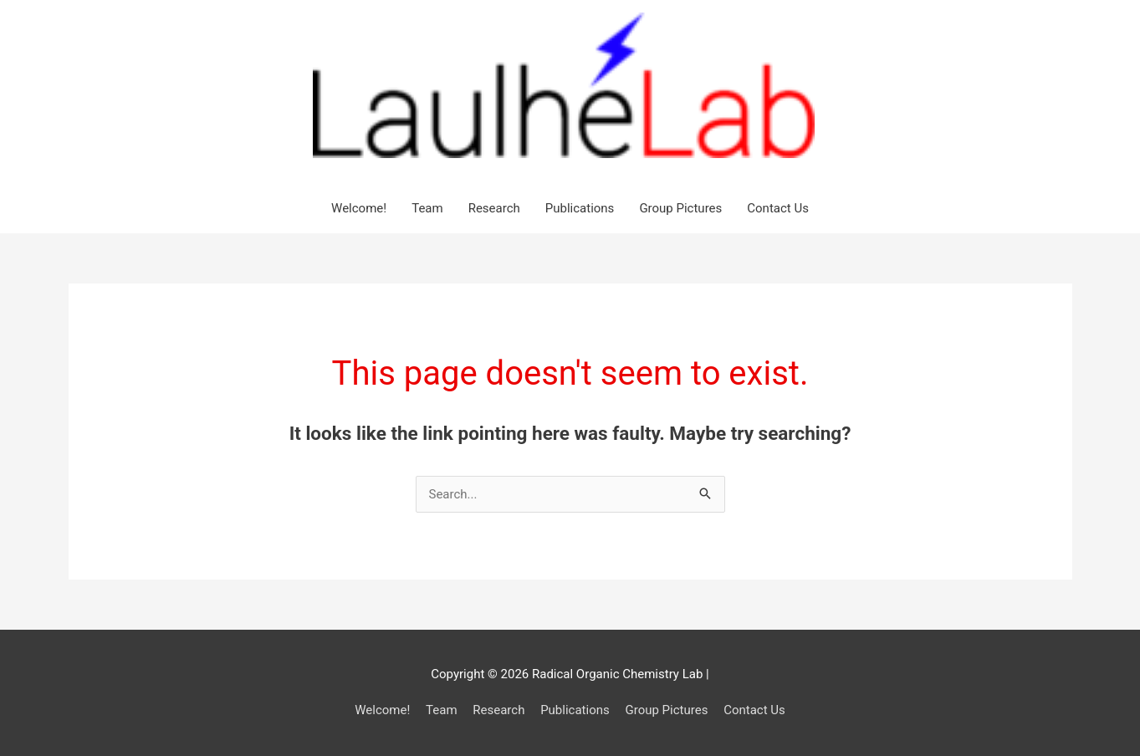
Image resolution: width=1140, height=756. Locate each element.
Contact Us (778, 208)
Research (494, 208)
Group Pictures (680, 208)
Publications (580, 208)
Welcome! (358, 208)
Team (427, 208)
